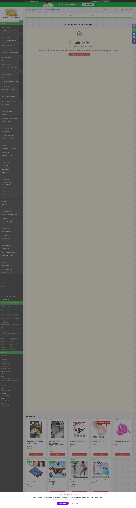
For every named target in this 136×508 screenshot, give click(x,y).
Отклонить (75, 503)
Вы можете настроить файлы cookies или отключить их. (67, 499)
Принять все (62, 503)
